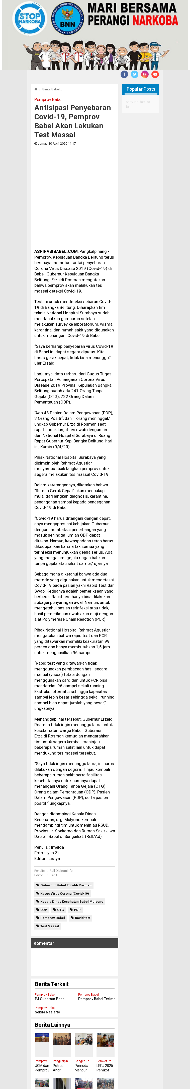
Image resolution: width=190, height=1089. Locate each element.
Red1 (53, 793)
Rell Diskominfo (61, 788)
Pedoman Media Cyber (67, 1078)
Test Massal (49, 844)
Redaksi (37, 1078)
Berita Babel (51, 89)
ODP (43, 828)
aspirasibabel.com (143, 1084)
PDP (77, 828)
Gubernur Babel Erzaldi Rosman (65, 803)
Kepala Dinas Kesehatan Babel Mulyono (71, 819)
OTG (60, 828)
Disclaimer (98, 1078)
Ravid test (82, 836)
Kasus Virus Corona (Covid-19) (64, 811)
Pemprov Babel (52, 836)
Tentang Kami (123, 1078)
